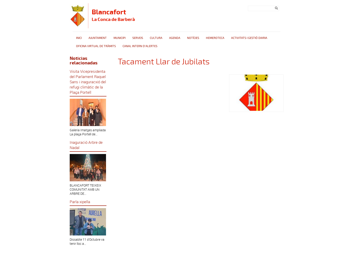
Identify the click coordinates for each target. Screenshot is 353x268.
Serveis (137, 38)
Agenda (174, 38)
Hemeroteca (215, 38)
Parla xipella (80, 201)
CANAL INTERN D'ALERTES (140, 46)
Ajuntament (98, 38)
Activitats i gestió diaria (249, 38)
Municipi (120, 38)
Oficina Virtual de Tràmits (96, 46)
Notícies (193, 38)
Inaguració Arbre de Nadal (86, 145)
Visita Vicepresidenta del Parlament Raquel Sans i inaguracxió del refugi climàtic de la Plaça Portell (88, 82)
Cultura (156, 38)
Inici (79, 38)
